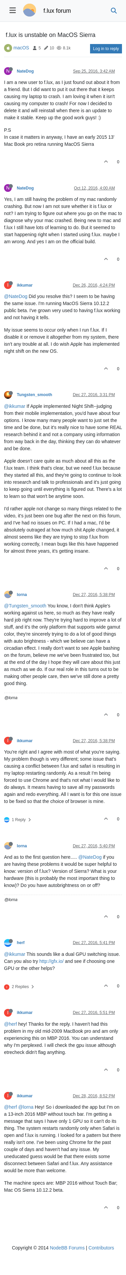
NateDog (25, 71)
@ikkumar (14, 406)
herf (21, 942)
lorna (22, 594)
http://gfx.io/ (51, 961)
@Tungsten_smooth (25, 605)
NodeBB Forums (67, 1247)
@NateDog (15, 296)
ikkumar (25, 285)
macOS (21, 47)
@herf (10, 1024)
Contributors (101, 1247)
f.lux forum (57, 10)
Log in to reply (106, 48)
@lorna (25, 1107)
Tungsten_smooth (34, 394)
